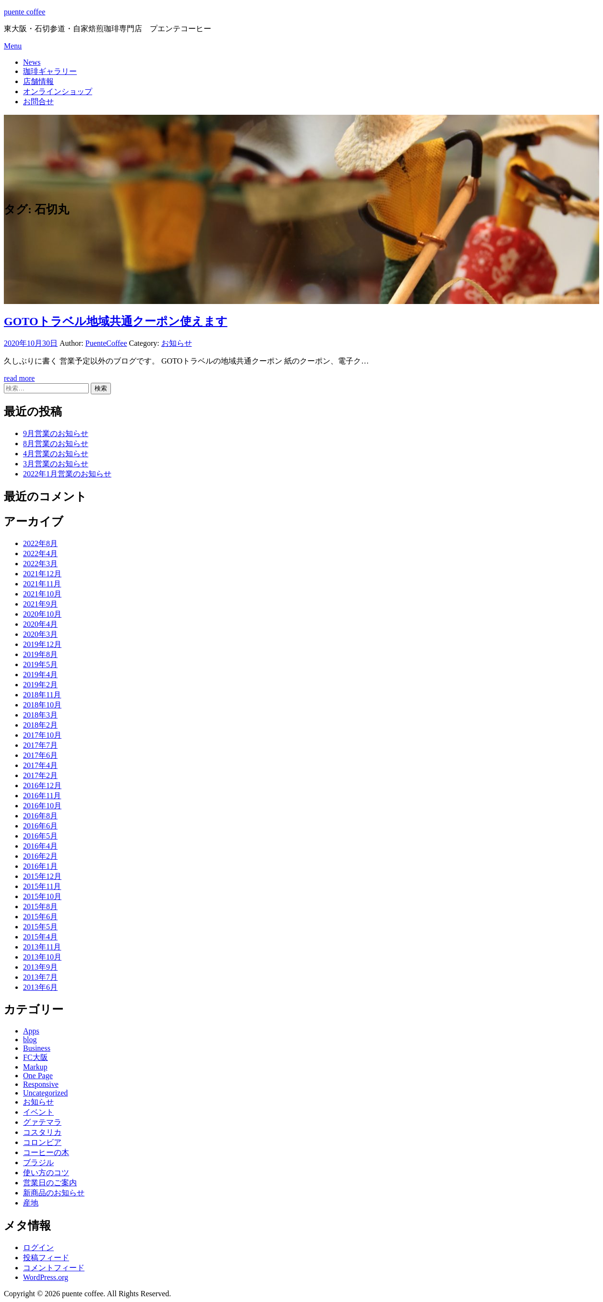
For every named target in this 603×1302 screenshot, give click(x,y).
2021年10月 (42, 594)
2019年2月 (40, 685)
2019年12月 (42, 644)
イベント (38, 1112)
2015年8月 (40, 906)
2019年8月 (40, 654)
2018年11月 (42, 695)
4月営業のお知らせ (55, 454)
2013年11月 (42, 947)
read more (19, 378)
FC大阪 (35, 1057)
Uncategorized (45, 1093)
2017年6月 (40, 755)
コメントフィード (53, 1268)
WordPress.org (45, 1277)
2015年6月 (40, 917)
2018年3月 (40, 715)
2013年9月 (40, 967)
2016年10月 (42, 806)
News (31, 62)
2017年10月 (42, 735)
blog (29, 1039)
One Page (38, 1075)
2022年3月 (40, 564)
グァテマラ (42, 1122)
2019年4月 (40, 674)
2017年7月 (40, 745)
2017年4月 (40, 765)
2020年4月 (40, 624)
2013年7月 (40, 977)
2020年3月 (40, 634)
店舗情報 (38, 81)
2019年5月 (40, 664)
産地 (30, 1203)
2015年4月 (40, 937)
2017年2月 (40, 775)
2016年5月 (40, 836)
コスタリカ (42, 1132)
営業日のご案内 (50, 1183)
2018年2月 (40, 725)
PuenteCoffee (106, 343)
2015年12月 (42, 876)
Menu (13, 46)
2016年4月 (40, 846)
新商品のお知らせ (53, 1193)
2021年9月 (40, 604)
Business (36, 1048)
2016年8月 (40, 816)
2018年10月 (42, 705)
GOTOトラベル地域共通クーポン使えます (116, 321)
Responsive (41, 1084)
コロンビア (42, 1142)
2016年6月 (40, 826)
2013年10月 (42, 957)
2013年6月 (40, 987)
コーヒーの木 (46, 1152)
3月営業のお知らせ (55, 464)
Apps (31, 1031)
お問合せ (38, 101)
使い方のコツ (46, 1172)
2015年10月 (42, 896)
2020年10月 (42, 614)
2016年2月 (40, 856)
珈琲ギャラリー (50, 71)
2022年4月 (40, 553)
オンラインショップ (57, 91)
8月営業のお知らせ (55, 443)
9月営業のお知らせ (55, 433)
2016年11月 (42, 795)
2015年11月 (42, 886)
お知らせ (176, 343)
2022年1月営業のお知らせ (67, 474)
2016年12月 (42, 785)
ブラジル (38, 1162)
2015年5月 (40, 927)
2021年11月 (42, 584)
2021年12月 (42, 574)
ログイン (38, 1247)
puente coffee (24, 12)
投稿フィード (46, 1257)
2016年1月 (40, 866)
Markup (35, 1067)
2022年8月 (40, 543)
